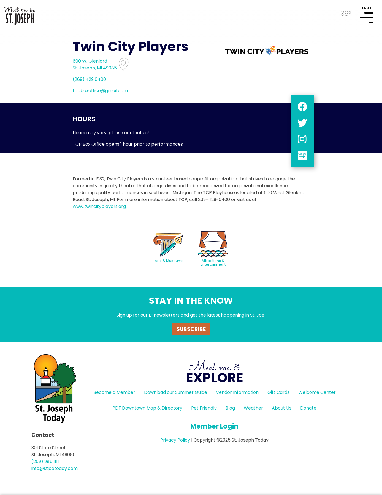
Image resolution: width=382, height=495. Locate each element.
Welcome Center (317, 392)
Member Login (214, 426)
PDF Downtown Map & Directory (147, 408)
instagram (302, 138)
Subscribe (191, 329)
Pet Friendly (204, 408)
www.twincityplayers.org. (100, 206)
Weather (253, 408)
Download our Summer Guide (175, 392)
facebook (302, 106)
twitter (302, 122)
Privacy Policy (175, 440)
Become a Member (114, 392)
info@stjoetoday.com (54, 468)
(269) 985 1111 (45, 461)
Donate (308, 408)
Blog (230, 408)
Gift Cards (278, 392)
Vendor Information (237, 392)
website (302, 155)
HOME (19, 15)
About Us (281, 408)
